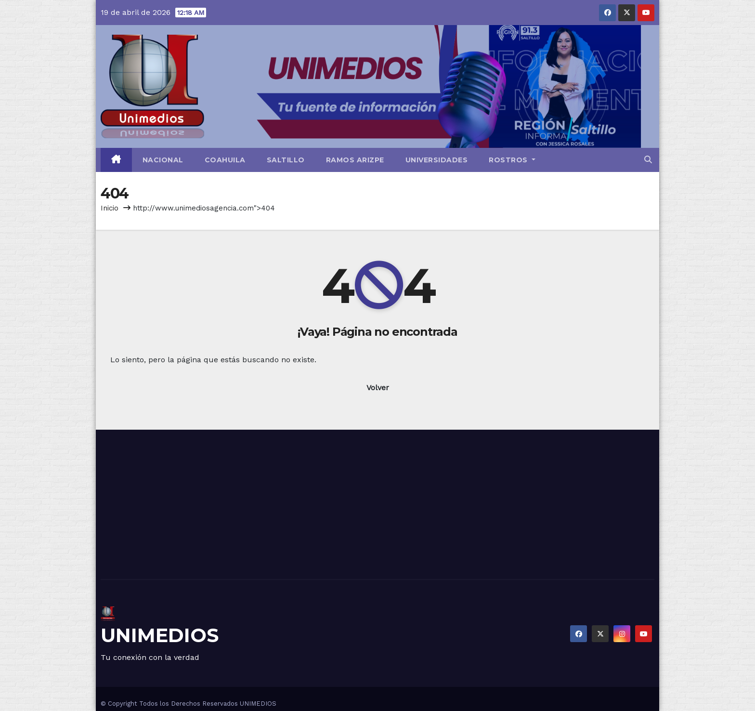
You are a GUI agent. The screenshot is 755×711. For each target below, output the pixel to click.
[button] (648, 159)
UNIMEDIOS (160, 635)
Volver (377, 387)
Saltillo (286, 160)
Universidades (436, 160)
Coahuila (225, 160)
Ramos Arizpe (355, 160)
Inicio (109, 208)
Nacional (163, 160)
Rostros (512, 160)
